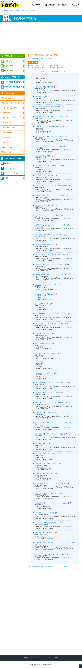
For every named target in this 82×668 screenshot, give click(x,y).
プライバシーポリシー (35, 657)
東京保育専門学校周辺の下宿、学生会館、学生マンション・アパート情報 (49, 566)
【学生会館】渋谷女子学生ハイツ (44, 205)
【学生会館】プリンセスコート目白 (45, 284)
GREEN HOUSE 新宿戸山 (42, 343)
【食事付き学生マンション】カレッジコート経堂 (49, 215)
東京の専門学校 (25, 10)
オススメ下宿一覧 (12, 77)
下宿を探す (9, 56)
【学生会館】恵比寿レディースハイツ (46, 453)
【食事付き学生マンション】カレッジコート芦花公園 (50, 264)
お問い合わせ (55, 657)
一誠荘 (37, 77)
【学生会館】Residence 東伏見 (44, 513)
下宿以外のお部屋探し (14, 158)
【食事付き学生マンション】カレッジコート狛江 (49, 554)
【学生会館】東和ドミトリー (43, 373)
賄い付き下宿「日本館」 (42, 304)
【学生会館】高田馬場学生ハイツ (44, 244)
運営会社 (26, 657)
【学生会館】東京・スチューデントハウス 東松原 (49, 136)
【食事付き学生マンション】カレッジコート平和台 (50, 254)
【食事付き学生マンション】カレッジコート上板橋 (50, 313)
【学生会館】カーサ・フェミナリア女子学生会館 (49, 166)
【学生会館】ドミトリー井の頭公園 (45, 353)
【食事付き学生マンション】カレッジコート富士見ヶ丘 (51, 185)
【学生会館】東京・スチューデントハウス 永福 (49, 116)
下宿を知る (9, 93)
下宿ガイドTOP (4, 10)
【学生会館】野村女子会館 (43, 444)
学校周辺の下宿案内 (14, 10)
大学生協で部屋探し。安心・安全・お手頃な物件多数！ (45, 65)
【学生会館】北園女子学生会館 (44, 412)
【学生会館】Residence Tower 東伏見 (46, 522)
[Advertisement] (41, 38)
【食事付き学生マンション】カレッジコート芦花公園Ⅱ (51, 274)
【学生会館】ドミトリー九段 (43, 473)
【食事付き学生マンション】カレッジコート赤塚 (49, 323)
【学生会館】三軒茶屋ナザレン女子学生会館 (48, 235)
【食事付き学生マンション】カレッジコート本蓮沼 (50, 382)
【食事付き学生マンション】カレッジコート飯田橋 (50, 483)
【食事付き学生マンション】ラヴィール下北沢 (48, 146)
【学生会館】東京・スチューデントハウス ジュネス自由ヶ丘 (53, 422)
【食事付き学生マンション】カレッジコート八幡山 (50, 195)
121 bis (37, 363)
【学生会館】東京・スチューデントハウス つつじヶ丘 (51, 503)
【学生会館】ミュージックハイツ (44, 175)
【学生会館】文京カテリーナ (43, 532)
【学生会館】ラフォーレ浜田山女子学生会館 (48, 126)
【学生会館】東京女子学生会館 (44, 87)
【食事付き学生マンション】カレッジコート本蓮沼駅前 (51, 402)
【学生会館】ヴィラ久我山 (43, 333)
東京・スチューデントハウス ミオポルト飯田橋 (49, 493)
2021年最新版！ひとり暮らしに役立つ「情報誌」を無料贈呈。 (47, 67)
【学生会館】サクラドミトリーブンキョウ (47, 392)
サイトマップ (46, 657)
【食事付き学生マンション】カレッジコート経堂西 (50, 225)
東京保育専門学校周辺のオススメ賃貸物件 (42, 58)
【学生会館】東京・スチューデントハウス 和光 (49, 434)
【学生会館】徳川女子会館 (43, 156)
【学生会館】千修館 (41, 97)
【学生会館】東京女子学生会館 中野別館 (47, 106)
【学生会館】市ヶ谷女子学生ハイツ (45, 463)
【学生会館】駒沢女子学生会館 (44, 294)
